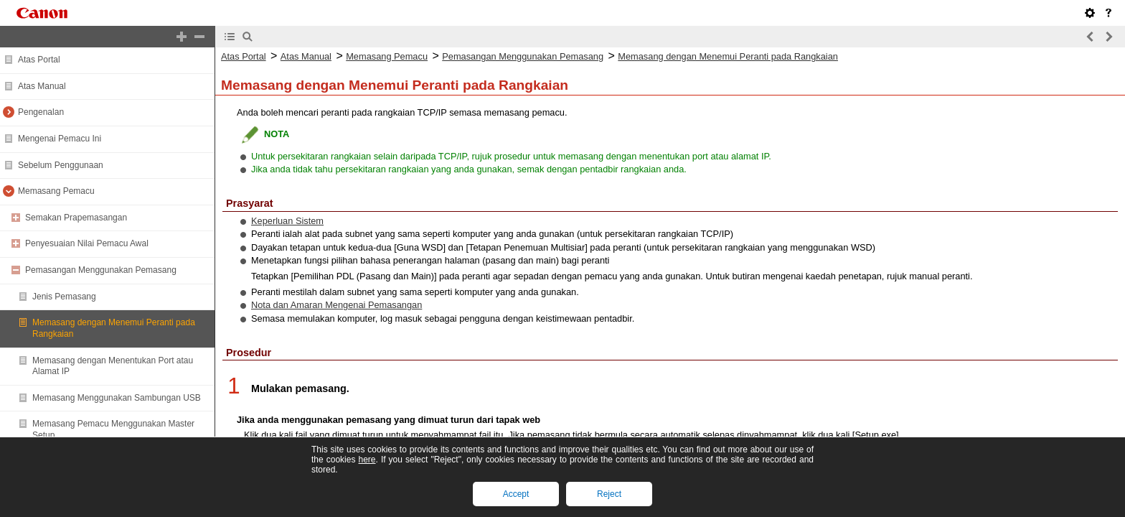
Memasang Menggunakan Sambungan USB (116, 398)
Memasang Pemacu (56, 191)
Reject (609, 494)
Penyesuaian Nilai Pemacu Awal (87, 243)
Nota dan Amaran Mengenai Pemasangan (336, 304)
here (366, 460)
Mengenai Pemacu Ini (59, 139)
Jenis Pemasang (64, 297)
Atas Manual (42, 86)
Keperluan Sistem (287, 220)
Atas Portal (39, 60)
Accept (516, 494)
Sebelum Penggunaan (60, 165)
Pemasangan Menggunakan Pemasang (100, 270)
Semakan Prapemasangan (76, 218)
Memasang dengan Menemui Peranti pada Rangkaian (728, 56)
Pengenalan (41, 112)
